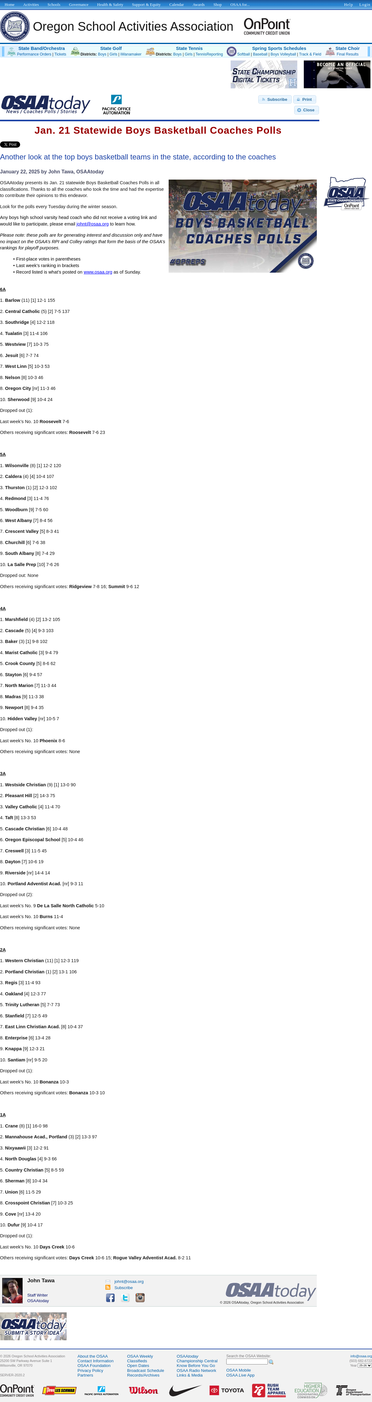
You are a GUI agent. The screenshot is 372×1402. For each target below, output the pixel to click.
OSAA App (240, 1375)
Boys (102, 54)
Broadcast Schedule (145, 1370)
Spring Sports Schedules (279, 48)
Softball (243, 54)
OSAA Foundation (94, 1365)
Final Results (348, 54)
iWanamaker (130, 54)
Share (30, 144)
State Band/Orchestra (41, 48)
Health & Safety (110, 4)
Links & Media (190, 1375)
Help (348, 4)
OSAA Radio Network (196, 1370)
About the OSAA (93, 1356)
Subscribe (119, 1287)
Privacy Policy (90, 1370)
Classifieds (137, 1361)
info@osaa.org (361, 1356)
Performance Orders (34, 54)
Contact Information (95, 1361)
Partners (85, 1375)
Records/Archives (143, 1375)
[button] (275, 99)
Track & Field (310, 54)
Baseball (260, 54)
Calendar (176, 4)
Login (364, 4)
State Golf (111, 48)
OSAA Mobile (238, 1370)
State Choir (347, 48)
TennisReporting (209, 54)
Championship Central (197, 1361)
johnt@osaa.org (124, 1281)
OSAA (187, 1356)
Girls (113, 54)
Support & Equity (146, 4)
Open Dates (138, 1365)
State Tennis (189, 48)
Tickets (60, 54)
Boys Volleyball (283, 54)
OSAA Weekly (140, 1356)
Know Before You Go (196, 1365)
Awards (199, 4)
